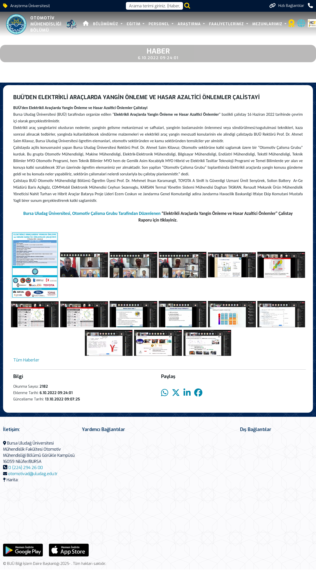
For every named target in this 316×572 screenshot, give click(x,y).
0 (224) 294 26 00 (25, 467)
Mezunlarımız (268, 24)
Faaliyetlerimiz (227, 24)
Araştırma (190, 24)
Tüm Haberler (26, 360)
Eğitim (134, 24)
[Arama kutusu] (154, 6)
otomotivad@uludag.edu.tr (33, 473)
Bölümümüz (106, 24)
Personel (159, 24)
